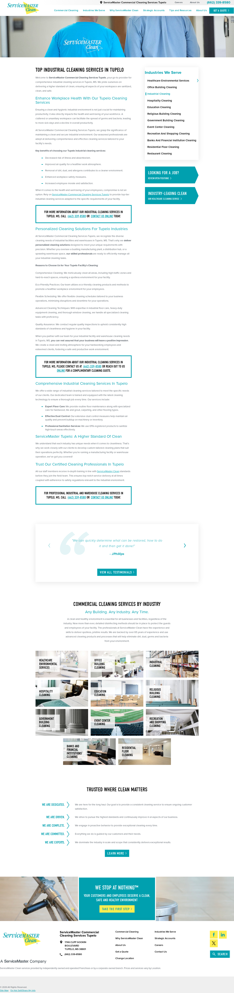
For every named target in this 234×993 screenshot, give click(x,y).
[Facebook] (214, 935)
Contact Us (161, 951)
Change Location (124, 958)
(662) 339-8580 (218, 2)
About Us (195, 2)
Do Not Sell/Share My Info (22, 991)
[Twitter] (214, 943)
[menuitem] (66, 10)
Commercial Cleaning (66, 10)
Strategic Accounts (154, 10)
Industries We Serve (94, 10)
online (61, 371)
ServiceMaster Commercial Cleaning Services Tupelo (133, 2)
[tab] (197, 80)
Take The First (117, 909)
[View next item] (184, 545)
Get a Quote (121, 951)
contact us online (102, 216)
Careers (179, 2)
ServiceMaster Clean (108, 471)
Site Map (4, 991)
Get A (222, 10)
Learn (117, 853)
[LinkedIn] (223, 935)
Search (220, 954)
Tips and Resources (180, 10)
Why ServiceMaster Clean (124, 10)
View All (117, 572)
